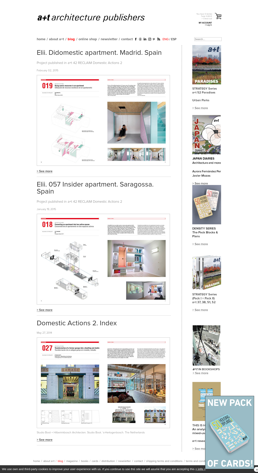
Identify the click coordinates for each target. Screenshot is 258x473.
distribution (108, 461)
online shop (88, 39)
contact (127, 39)
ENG (166, 39)
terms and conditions (198, 461)
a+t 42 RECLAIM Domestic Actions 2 (95, 63)
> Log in (208, 25)
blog (71, 39)
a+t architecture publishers (96, 18)
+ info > (200, 469)
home (41, 39)
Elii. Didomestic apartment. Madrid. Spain (99, 52)
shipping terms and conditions (164, 461)
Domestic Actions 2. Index (77, 323)
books (84, 461)
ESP (173, 39)
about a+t (56, 39)
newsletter (109, 39)
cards (95, 461)
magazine (72, 461)
